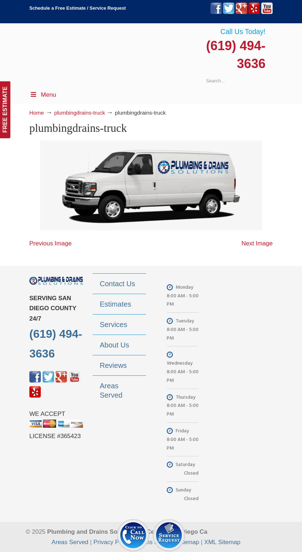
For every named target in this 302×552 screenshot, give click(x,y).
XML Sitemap (222, 542)
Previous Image (50, 243)
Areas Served (70, 542)
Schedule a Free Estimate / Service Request (77, 8)
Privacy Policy (112, 542)
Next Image (257, 243)
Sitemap (188, 542)
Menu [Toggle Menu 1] (42, 94)
